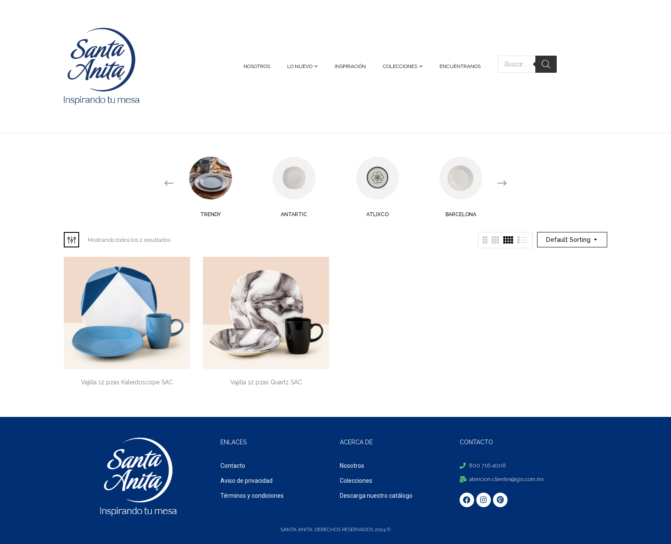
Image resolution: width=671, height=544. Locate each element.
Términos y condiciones (252, 495)
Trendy (210, 214)
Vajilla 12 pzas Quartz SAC (266, 382)
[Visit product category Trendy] (210, 178)
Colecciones (356, 480)
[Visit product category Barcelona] (460, 178)
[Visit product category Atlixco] (377, 178)
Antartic (294, 214)
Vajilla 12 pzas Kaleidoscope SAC (127, 382)
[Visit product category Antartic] (294, 178)
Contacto (232, 465)
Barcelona (460, 214)
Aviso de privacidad (246, 480)
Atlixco (377, 214)
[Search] (546, 64)
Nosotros (352, 465)
